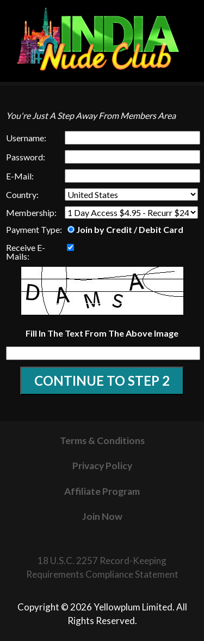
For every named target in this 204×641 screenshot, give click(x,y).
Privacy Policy (102, 465)
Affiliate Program (102, 491)
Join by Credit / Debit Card (125, 229)
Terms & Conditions (102, 440)
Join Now (102, 516)
